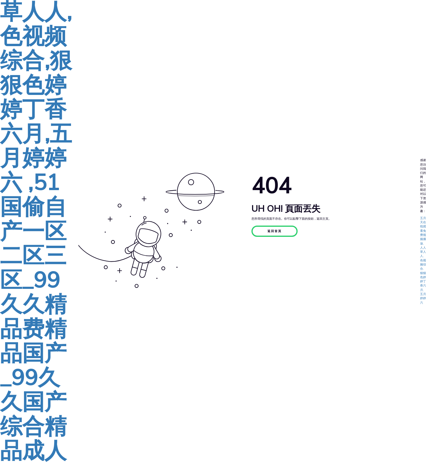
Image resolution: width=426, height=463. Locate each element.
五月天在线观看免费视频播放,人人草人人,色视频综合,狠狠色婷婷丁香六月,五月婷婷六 (423, 260)
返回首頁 (274, 231)
